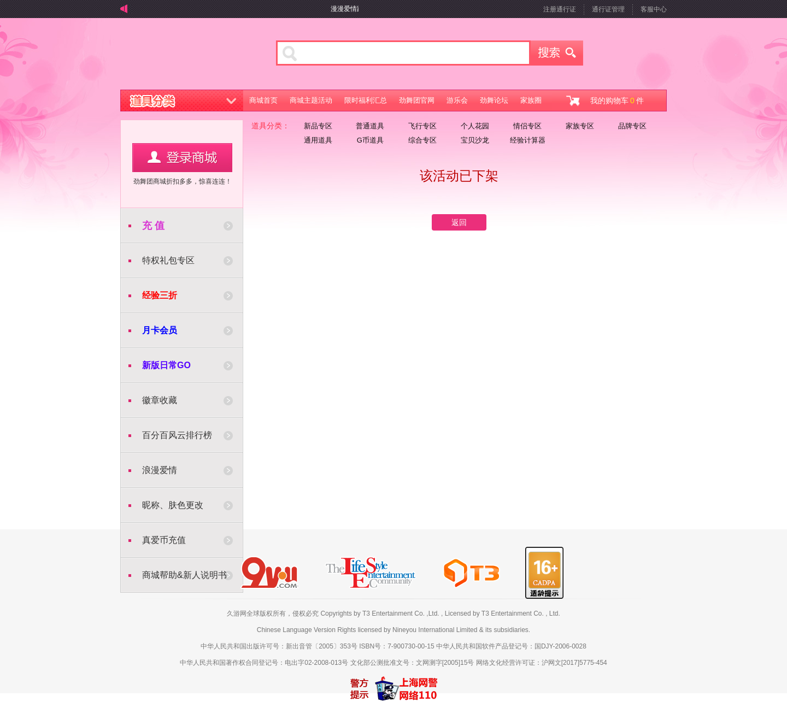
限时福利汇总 (365, 100)
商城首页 (263, 100)
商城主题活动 (311, 100)
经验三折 (159, 295)
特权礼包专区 (168, 260)
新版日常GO (166, 365)
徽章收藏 (159, 400)
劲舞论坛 (494, 100)
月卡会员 (159, 330)
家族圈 (531, 100)
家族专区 (580, 126)
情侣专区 (527, 126)
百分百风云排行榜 (177, 435)
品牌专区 (632, 126)
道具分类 (182, 100)
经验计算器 (527, 140)
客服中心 (654, 9)
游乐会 (457, 100)
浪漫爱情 (159, 470)
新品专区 (318, 126)
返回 (459, 222)
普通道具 (370, 126)
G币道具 (370, 140)
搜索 (557, 53)
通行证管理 (608, 9)
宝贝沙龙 (475, 140)
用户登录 (182, 157)
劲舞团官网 (416, 100)
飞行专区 (422, 126)
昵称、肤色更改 (172, 505)
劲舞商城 (184, 57)
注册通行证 (559, 9)
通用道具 (318, 140)
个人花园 (475, 126)
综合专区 (422, 140)
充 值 (153, 225)
